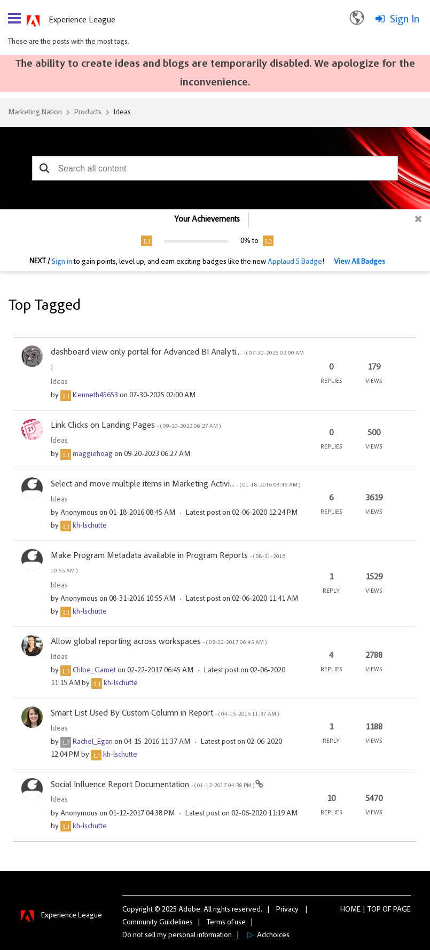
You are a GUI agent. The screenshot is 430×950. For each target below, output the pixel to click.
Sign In (404, 19)
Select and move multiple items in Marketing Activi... (175, 484)
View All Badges (359, 262)
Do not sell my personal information (177, 935)
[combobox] (214, 168)
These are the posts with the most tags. (68, 42)
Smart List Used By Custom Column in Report (165, 713)
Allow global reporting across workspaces (159, 642)
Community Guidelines (157, 923)
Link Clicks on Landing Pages (136, 425)
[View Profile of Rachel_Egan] (93, 742)
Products (87, 112)
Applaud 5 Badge (295, 262)
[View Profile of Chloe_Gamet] (94, 670)
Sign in (62, 262)
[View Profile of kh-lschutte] (90, 526)
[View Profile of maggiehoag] (93, 454)
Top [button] (374, 910)
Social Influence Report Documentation (153, 785)
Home (350, 910)
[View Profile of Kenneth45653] (95, 395)
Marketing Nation (35, 112)
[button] (44, 168)
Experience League (82, 20)
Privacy (287, 910)
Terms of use (226, 923)
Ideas (122, 112)
